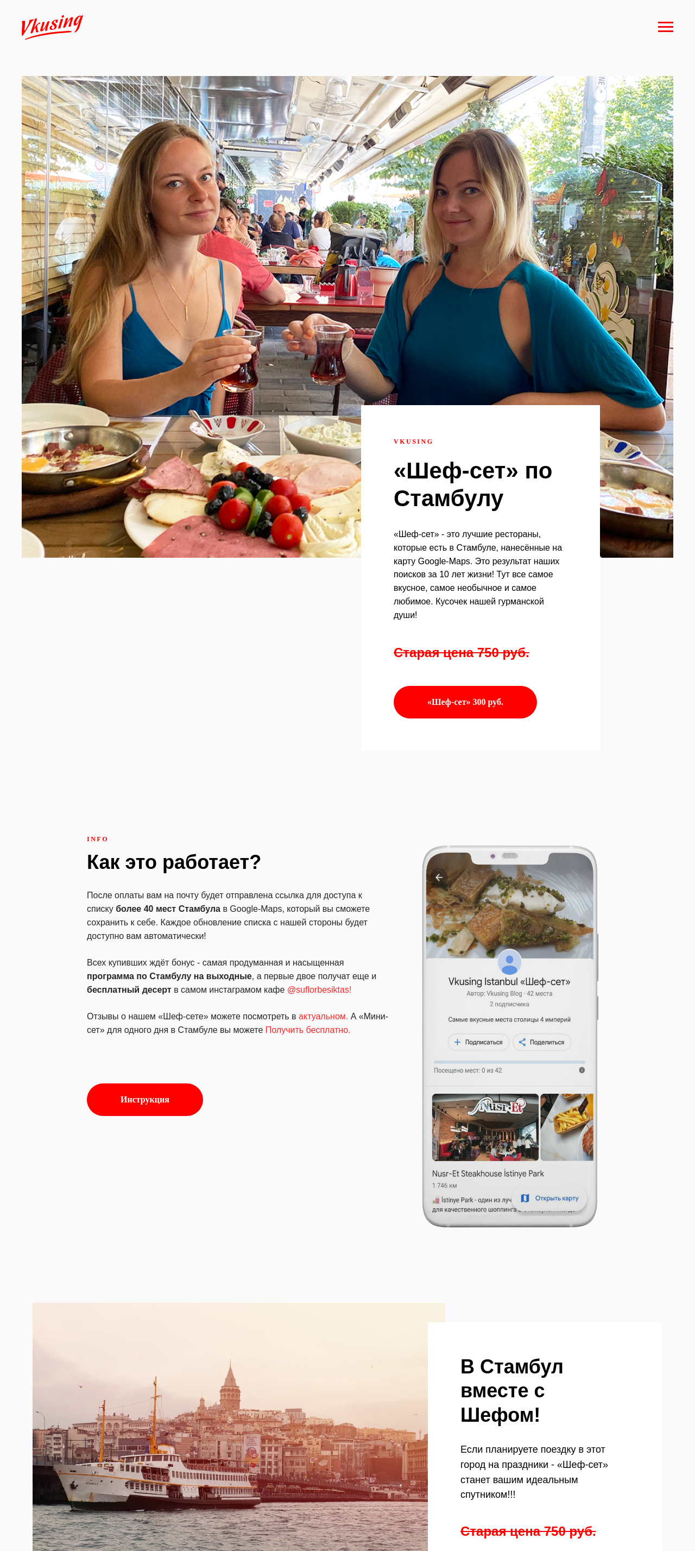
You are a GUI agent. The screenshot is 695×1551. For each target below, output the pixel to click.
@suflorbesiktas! (319, 823)
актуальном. (323, 850)
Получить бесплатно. (308, 863)
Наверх (657, 1529)
